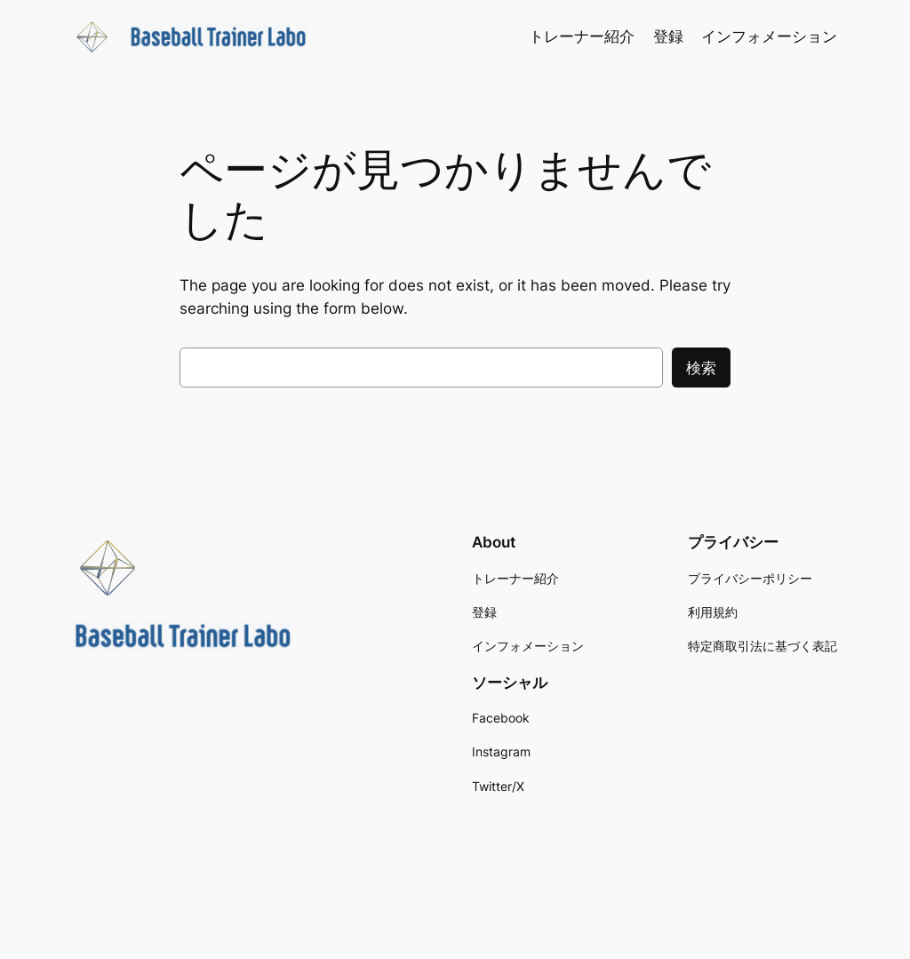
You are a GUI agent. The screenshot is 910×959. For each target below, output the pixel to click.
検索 (701, 368)
